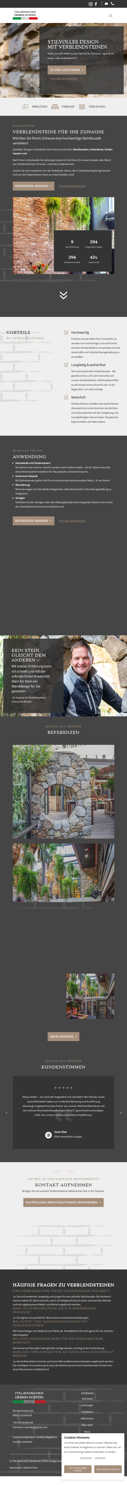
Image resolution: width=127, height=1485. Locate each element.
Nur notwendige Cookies (77, 1469)
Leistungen (87, 1414)
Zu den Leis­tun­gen (65, 70)
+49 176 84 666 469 (23, 1431)
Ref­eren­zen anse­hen (31, 186)
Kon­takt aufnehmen (64, 78)
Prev (6, 1106)
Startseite (87, 1407)
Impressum (16, 1476)
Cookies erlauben (22, 1450)
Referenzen (87, 1427)
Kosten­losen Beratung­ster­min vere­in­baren (62, 1211)
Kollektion (87, 1420)
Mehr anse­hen (61, 1030)
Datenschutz (31, 1476)
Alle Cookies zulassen (108, 1469)
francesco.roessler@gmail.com (30, 1436)
